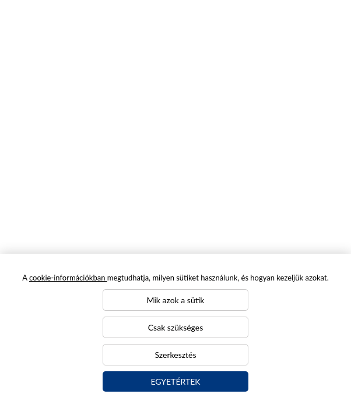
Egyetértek (175, 381)
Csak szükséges (175, 327)
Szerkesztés (175, 355)
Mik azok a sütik (176, 300)
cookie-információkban (68, 277)
